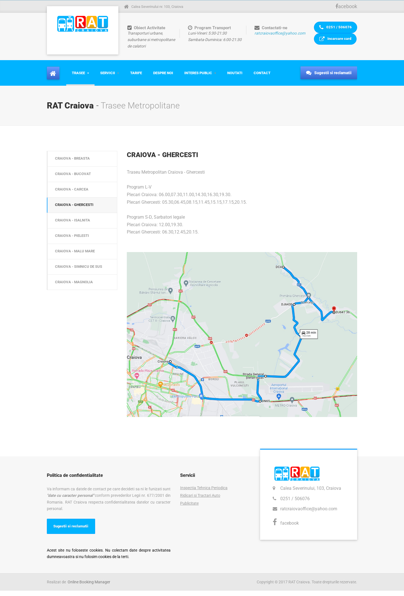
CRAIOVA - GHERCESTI (76, 215)
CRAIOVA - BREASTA (74, 163)
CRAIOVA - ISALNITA (74, 232)
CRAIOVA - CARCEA (73, 198)
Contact (262, 76)
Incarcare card (334, 47)
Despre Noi (163, 76)
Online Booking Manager (89, 587)
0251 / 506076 (334, 30)
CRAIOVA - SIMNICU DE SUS (81, 284)
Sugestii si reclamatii (329, 77)
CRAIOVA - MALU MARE (77, 266)
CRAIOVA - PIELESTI (74, 249)
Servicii (107, 76)
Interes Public (198, 76)
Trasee (78, 76)
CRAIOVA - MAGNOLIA (76, 301)
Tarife (136, 76)
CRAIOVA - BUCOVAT (74, 180)
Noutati (234, 76)
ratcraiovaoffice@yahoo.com (278, 33)
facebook (289, 527)
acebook (346, 6)
